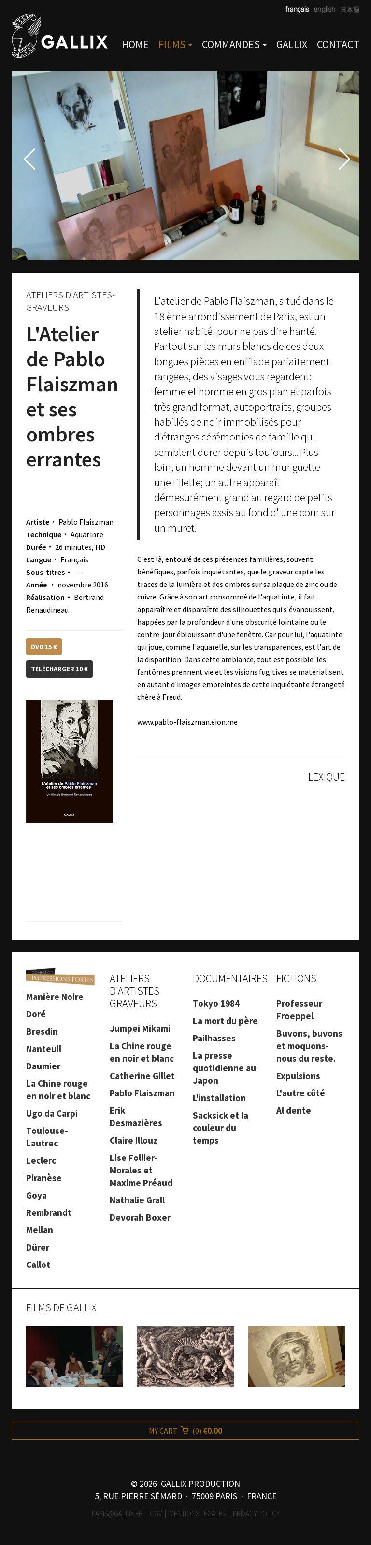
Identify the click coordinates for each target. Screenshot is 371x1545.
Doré (36, 1014)
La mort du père (225, 1020)
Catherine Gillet (142, 1075)
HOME (135, 44)
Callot (38, 1264)
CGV (156, 1513)
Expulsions (298, 1075)
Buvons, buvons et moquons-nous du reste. (309, 1045)
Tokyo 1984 (216, 1003)
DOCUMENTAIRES (230, 978)
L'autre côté (300, 1093)
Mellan (39, 1230)
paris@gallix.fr (117, 1513)
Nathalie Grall (137, 1200)
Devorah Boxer (140, 1217)
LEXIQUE (326, 777)
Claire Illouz (133, 1140)
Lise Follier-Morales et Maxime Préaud (141, 1170)
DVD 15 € (44, 646)
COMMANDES (234, 44)
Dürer (37, 1247)
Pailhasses (214, 1038)
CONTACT (338, 44)
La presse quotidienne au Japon (224, 1068)
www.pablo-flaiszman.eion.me (187, 722)
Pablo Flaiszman (142, 1093)
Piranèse (44, 1178)
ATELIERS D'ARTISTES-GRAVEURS (136, 991)
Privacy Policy (256, 1513)
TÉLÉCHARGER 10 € (59, 669)
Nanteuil (43, 1048)
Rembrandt (48, 1212)
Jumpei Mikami (140, 1028)
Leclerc (41, 1160)
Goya (36, 1195)
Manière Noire (55, 996)
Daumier (43, 1066)
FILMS (175, 44)
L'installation (219, 1098)
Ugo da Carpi (52, 1113)
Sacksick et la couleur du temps (220, 1127)
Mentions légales (197, 1513)
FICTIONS (296, 978)
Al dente (293, 1110)
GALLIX (291, 44)
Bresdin (42, 1031)
